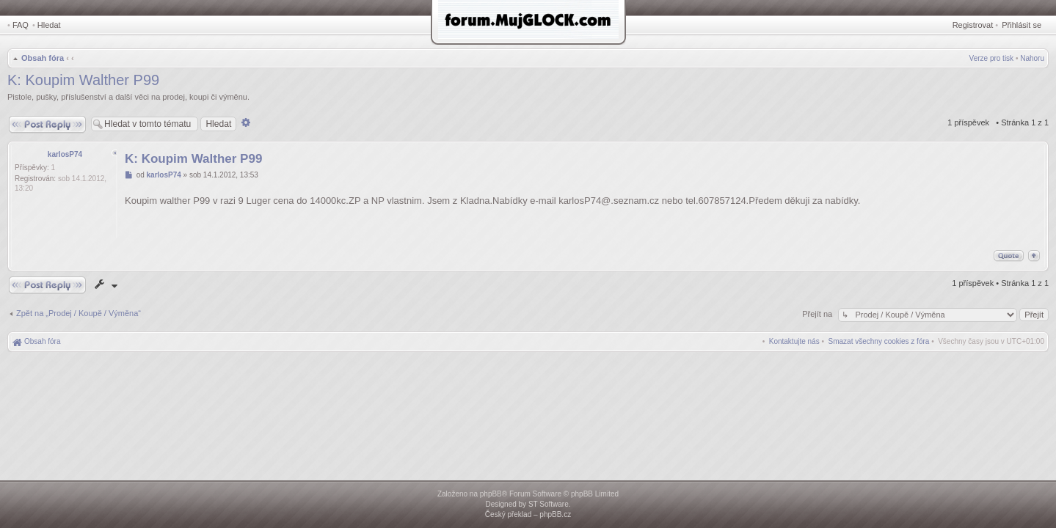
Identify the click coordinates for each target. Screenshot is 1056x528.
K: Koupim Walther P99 (83, 80)
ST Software (548, 504)
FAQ (20, 25)
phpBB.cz (555, 514)
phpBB (491, 494)
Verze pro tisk (991, 58)
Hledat (49, 25)
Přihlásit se (1021, 25)
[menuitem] (879, 341)
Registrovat (973, 25)
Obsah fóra (42, 58)
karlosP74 (65, 154)
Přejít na (818, 313)
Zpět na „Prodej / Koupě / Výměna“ (78, 313)
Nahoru (1032, 58)
